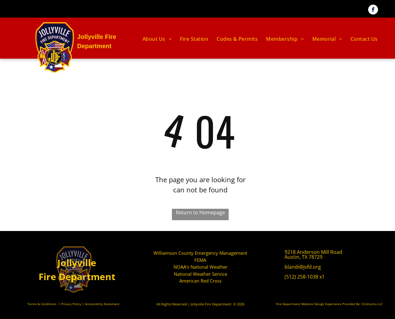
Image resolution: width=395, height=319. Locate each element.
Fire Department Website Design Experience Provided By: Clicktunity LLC (329, 304)
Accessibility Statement (102, 304)
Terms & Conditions (41, 304)
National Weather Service (200, 274)
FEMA (200, 260)
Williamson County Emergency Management (200, 253)
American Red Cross (200, 281)
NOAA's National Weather (200, 267)
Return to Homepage (200, 212)
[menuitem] (157, 39)
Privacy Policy (71, 304)
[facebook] (373, 10)
